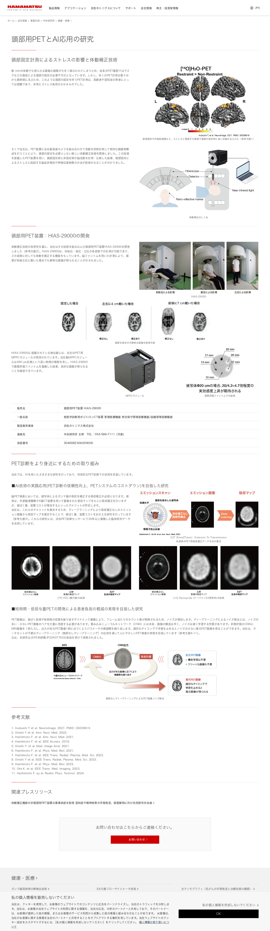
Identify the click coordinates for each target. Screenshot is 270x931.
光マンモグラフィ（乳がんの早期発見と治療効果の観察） (216, 888)
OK (218, 914)
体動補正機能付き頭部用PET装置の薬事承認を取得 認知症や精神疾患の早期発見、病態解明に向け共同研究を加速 (81, 802)
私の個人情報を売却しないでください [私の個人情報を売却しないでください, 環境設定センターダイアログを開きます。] (228, 905)
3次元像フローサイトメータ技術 (116, 888)
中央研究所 (49, 20)
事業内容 (35, 20)
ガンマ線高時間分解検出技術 (29, 888)
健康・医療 (64, 20)
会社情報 (22, 20)
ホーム (11, 20)
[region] (135, 911)
